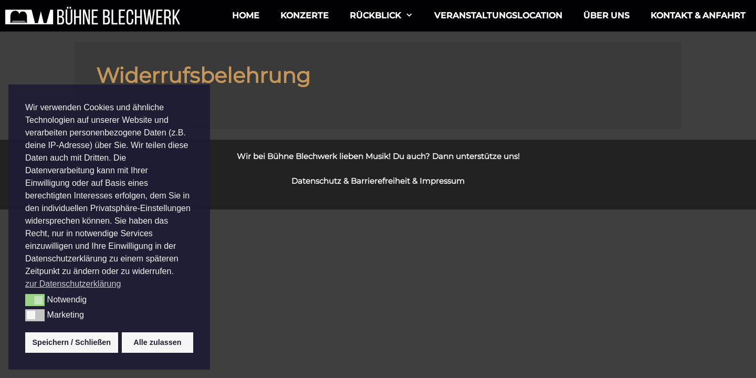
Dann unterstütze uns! (476, 156)
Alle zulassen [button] (157, 342)
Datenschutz (316, 181)
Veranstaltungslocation (498, 15)
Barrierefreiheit (380, 181)
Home (245, 15)
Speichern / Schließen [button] (72, 342)
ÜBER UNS (606, 15)
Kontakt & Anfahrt (698, 15)
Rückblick (387, 16)
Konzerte (304, 15)
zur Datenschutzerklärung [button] (73, 283)
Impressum (442, 181)
